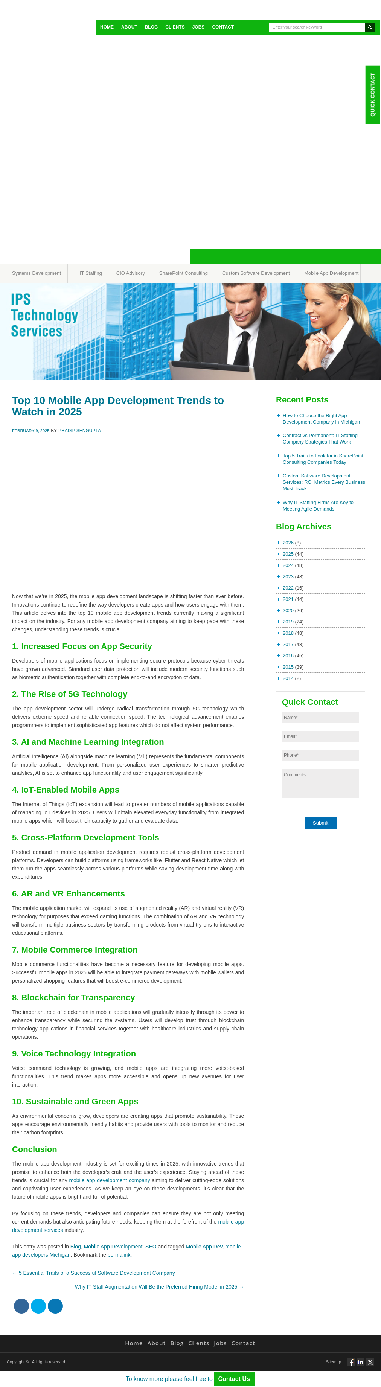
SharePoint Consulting (183, 273)
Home (107, 27)
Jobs (198, 27)
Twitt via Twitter (370, 1365)
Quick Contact (372, 94)
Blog (151, 27)
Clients (174, 27)
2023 (288, 576)
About (129, 27)
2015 (288, 667)
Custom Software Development (256, 273)
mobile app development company (109, 1180)
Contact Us (234, 1379)
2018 (288, 633)
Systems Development (36, 273)
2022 (288, 588)
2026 (288, 543)
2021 (288, 599)
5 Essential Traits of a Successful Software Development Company (93, 1273)
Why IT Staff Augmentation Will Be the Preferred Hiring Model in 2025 (159, 1287)
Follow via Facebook (351, 1365)
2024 (288, 565)
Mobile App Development (331, 273)
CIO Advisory (130, 273)
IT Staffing (91, 273)
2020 (288, 610)
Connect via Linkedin (360, 1365)
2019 (288, 622)
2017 (288, 644)
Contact (223, 27)
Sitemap (333, 1362)
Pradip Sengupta (79, 430)
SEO (151, 1247)
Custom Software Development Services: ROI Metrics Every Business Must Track (324, 482)
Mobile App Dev (204, 1247)
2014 (288, 678)
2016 (288, 655)
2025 (288, 554)
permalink (119, 1255)
